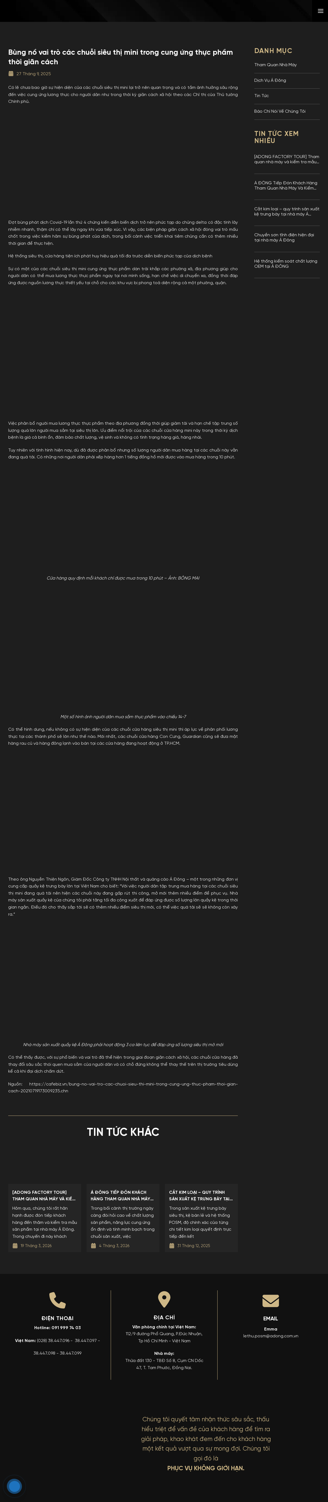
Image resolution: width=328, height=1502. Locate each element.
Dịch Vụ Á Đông (270, 80)
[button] (320, 11)
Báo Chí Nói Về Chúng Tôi (280, 111)
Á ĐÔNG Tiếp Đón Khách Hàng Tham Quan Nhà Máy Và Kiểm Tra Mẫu (285, 186)
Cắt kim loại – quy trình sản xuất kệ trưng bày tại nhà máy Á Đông (287, 212)
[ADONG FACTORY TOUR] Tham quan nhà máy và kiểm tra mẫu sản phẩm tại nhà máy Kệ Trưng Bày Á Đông (286, 160)
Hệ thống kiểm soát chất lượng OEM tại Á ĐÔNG (285, 264)
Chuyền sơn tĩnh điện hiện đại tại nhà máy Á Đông (284, 238)
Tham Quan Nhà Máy (275, 65)
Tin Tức (261, 96)
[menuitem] (281, 11)
